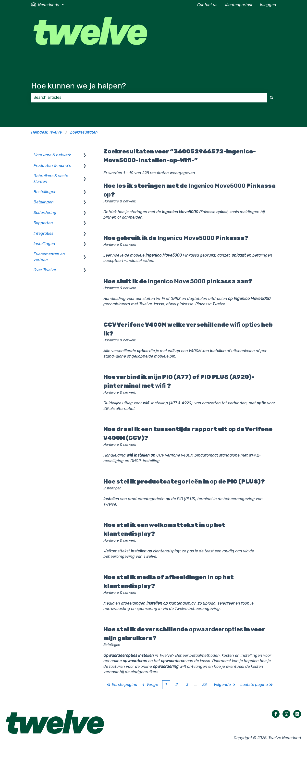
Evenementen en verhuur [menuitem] (49, 257)
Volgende (225, 684)
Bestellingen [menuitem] (45, 191)
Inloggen (268, 4)
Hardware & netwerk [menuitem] (52, 155)
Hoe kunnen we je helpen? (78, 85)
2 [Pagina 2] (176, 684)
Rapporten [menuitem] (43, 223)
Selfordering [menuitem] (45, 212)
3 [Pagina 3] (187, 684)
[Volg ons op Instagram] (286, 714)
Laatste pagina (256, 684)
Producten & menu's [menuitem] (52, 165)
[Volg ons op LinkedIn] (297, 714)
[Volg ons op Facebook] (276, 714)
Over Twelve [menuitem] (45, 270)
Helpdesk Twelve (46, 132)
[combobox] (149, 97)
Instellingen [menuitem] (44, 243)
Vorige (149, 684)
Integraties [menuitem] (43, 233)
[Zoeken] (271, 97)
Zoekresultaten (84, 132)
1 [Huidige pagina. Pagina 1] (166, 684)
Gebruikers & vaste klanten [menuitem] (51, 179)
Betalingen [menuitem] (44, 202)
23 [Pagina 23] (204, 684)
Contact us (207, 4)
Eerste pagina (122, 684)
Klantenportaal (238, 4)
